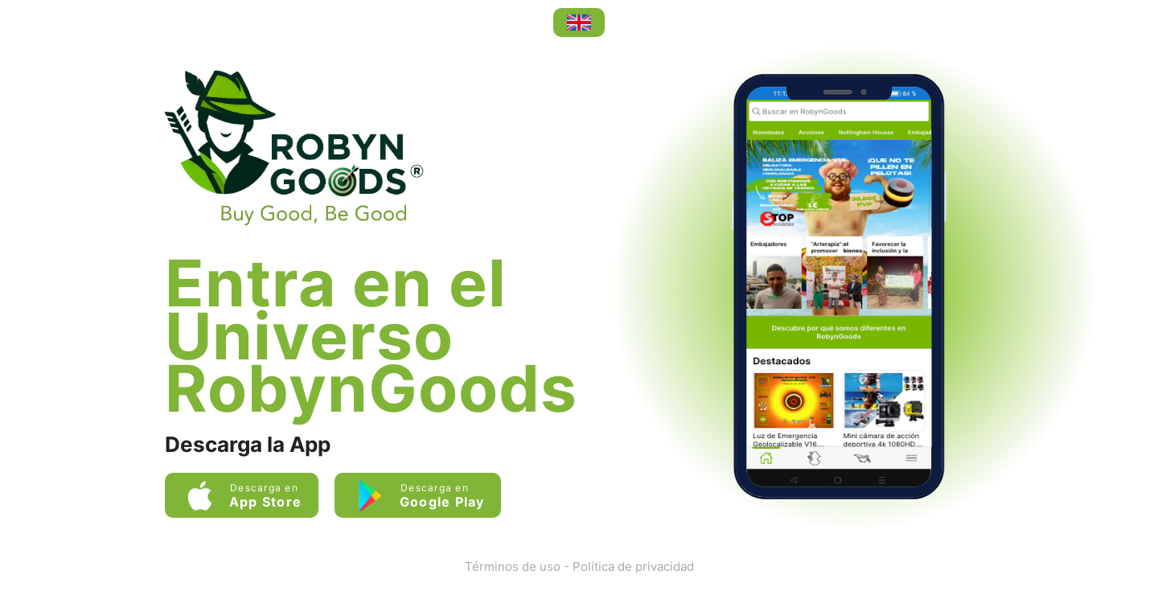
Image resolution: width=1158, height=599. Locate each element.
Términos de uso (513, 566)
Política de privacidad (633, 566)
